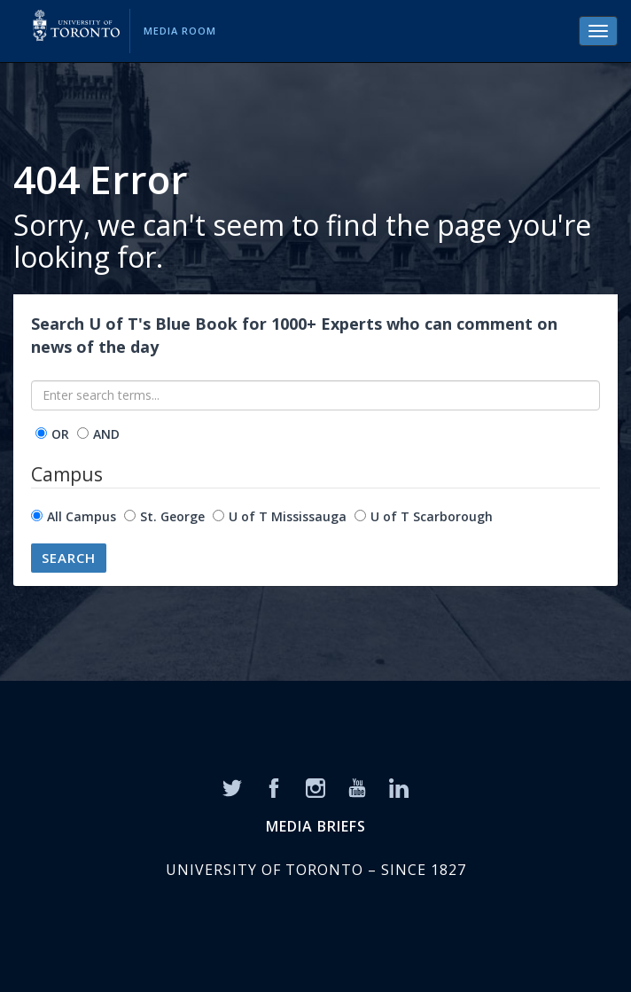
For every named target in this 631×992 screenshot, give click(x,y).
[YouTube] (357, 786)
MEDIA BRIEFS (316, 826)
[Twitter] (232, 786)
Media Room (180, 30)
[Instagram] (315, 786)
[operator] (41, 433)
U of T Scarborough (431, 516)
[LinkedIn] (398, 786)
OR (60, 434)
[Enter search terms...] (315, 395)
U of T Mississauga (288, 516)
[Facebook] (273, 786)
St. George (172, 516)
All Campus (81, 516)
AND (106, 434)
